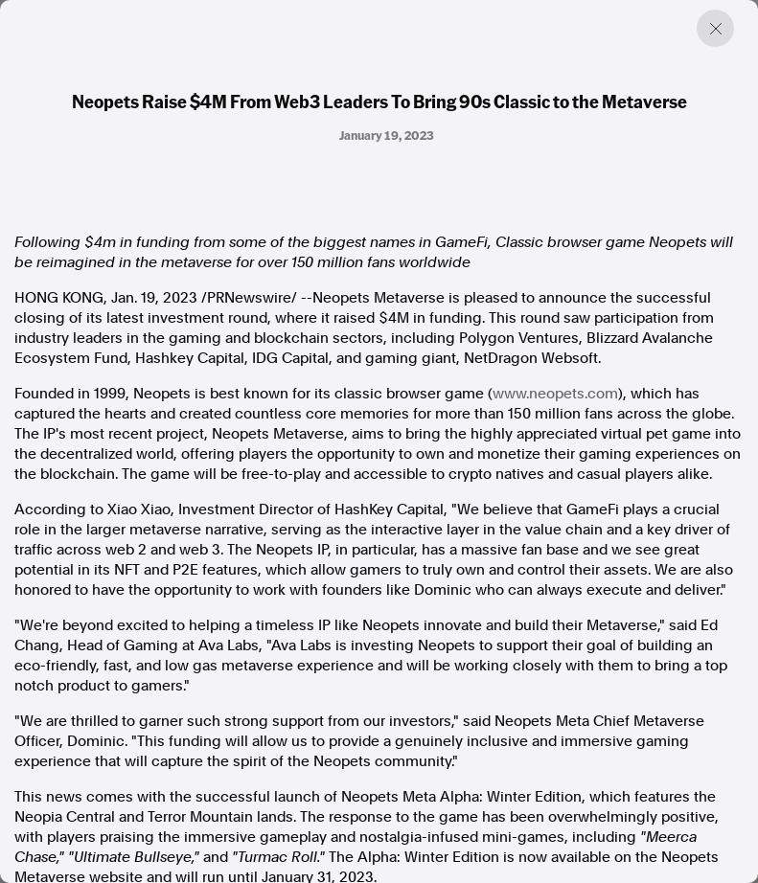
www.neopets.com (555, 393)
